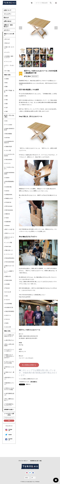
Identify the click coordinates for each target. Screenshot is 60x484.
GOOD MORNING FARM (9, 173)
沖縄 (6, 111)
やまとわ (7, 319)
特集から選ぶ (7, 331)
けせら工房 (8, 327)
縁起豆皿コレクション (9, 383)
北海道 (7, 78)
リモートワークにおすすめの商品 (9, 362)
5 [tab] (50, 51)
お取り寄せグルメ (9, 340)
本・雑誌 (7, 70)
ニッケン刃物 (8, 242)
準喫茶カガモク (9, 198)
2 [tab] (29, 51)
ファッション (8, 61)
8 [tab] (36, 57)
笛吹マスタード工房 (9, 266)
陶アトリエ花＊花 (9, 229)
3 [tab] (36, 51)
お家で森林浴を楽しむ (9, 394)
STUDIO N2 (8, 202)
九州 (6, 107)
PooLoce (7, 288)
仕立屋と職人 (8, 186)
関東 (6, 86)
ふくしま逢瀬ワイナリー (9, 271)
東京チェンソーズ (9, 233)
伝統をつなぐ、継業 (9, 373)
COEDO (7, 177)
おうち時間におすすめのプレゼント (9, 335)
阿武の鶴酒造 (8, 133)
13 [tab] (36, 64)
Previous (20, 27)
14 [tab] (43, 64)
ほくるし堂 (8, 292)
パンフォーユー (9, 254)
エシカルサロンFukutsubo (9, 155)
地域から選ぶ (7, 74)
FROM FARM (8, 280)
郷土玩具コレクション (9, 378)
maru (6, 295)
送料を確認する (33, 381)
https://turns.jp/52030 (24, 297)
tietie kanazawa (9, 210)
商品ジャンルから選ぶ (9, 34)
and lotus (7, 137)
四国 (6, 103)
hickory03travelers (9, 258)
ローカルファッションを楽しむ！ (9, 350)
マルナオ (7, 299)
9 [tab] (43, 57)
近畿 (6, 95)
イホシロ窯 (8, 150)
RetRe (6, 323)
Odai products (8, 159)
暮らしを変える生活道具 (9, 345)
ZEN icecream (8, 206)
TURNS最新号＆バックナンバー (8, 404)
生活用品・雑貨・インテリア (9, 57)
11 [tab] (22, 64)
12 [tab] (29, 64)
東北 (6, 82)
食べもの (7, 39)
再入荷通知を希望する (29, 365)
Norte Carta (8, 246)
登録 (9, 420)
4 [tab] (43, 51)
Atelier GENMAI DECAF (9, 129)
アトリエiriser (8, 124)
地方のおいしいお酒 (9, 367)
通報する (28, 384)
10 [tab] (50, 57)
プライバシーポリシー (23, 460)
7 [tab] (29, 57)
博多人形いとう (9, 250)
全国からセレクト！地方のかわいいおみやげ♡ (9, 356)
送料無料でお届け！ (9, 409)
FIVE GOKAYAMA (9, 262)
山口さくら (8, 315)
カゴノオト (8, 163)
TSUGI (7, 217)
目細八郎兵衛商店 (9, 311)
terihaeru (7, 225)
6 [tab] (22, 57)
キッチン (7, 52)
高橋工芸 (7, 213)
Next (56, 27)
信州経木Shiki (8, 194)
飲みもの (7, 43)
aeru (6, 120)
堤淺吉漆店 (8, 221)
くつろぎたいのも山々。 (9, 168)
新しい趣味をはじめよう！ (9, 399)
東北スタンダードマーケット (9, 238)
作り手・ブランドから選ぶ (9, 116)
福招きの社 (8, 276)
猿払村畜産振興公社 (9, 182)
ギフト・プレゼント (9, 66)
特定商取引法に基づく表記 (36, 460)
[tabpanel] (38, 28)
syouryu (7, 190)
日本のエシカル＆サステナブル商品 (9, 389)
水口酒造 (7, 284)
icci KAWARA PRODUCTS (9, 142)
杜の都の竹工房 (9, 307)
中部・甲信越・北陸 (9, 91)
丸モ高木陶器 (8, 303)
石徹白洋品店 (8, 146)
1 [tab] (22, 51)
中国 (6, 99)
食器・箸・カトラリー (9, 47)
